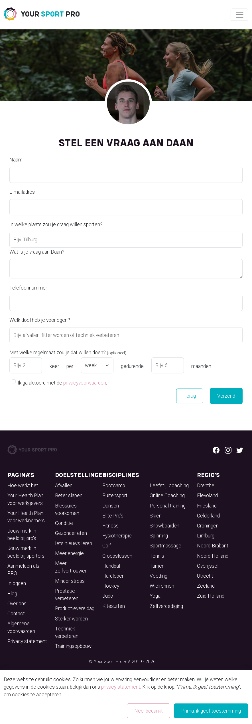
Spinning (159, 536)
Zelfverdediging (166, 606)
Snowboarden (164, 526)
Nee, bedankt (148, 711)
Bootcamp (113, 485)
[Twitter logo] (239, 449)
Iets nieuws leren (73, 543)
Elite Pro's (112, 516)
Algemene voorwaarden (21, 627)
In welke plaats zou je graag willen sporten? (56, 224)
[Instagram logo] (228, 449)
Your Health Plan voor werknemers (26, 516)
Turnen (157, 566)
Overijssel (207, 566)
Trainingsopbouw (73, 646)
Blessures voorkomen (67, 509)
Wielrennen (162, 586)
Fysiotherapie (117, 536)
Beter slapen (68, 495)
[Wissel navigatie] (239, 15)
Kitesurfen (113, 606)
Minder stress (70, 581)
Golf (106, 546)
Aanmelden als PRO (23, 569)
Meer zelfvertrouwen (71, 567)
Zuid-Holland (210, 596)
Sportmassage (165, 546)
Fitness (110, 526)
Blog (12, 593)
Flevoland (207, 495)
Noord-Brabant (212, 546)
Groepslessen (117, 556)
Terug (190, 396)
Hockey (110, 586)
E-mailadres (22, 192)
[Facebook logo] (216, 449)
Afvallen (63, 485)
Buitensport (114, 495)
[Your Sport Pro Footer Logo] (32, 449)
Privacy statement (27, 641)
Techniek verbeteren (66, 632)
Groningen (208, 526)
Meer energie (69, 553)
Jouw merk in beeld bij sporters (25, 552)
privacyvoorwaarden (84, 383)
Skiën (156, 516)
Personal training (168, 506)
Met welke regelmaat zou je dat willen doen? (67, 352)
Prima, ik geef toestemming (211, 711)
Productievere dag (74, 608)
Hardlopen (113, 576)
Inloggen (16, 583)
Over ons (17, 603)
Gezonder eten (71, 533)
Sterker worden (71, 619)
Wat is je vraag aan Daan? (36, 252)
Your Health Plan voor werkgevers (25, 499)
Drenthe (205, 485)
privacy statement (120, 687)
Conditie (64, 523)
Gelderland (208, 516)
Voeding (158, 576)
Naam (16, 160)
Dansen (110, 506)
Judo (107, 596)
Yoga (155, 596)
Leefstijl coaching (169, 485)
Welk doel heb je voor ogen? (39, 320)
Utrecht (205, 576)
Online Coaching (167, 495)
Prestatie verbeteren (66, 594)
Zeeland (206, 586)
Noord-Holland (212, 556)
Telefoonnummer (28, 288)
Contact (16, 613)
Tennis (157, 556)
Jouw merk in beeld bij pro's (21, 534)
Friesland (207, 506)
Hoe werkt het (22, 485)
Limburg (205, 536)
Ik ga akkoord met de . (62, 382)
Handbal (111, 566)
